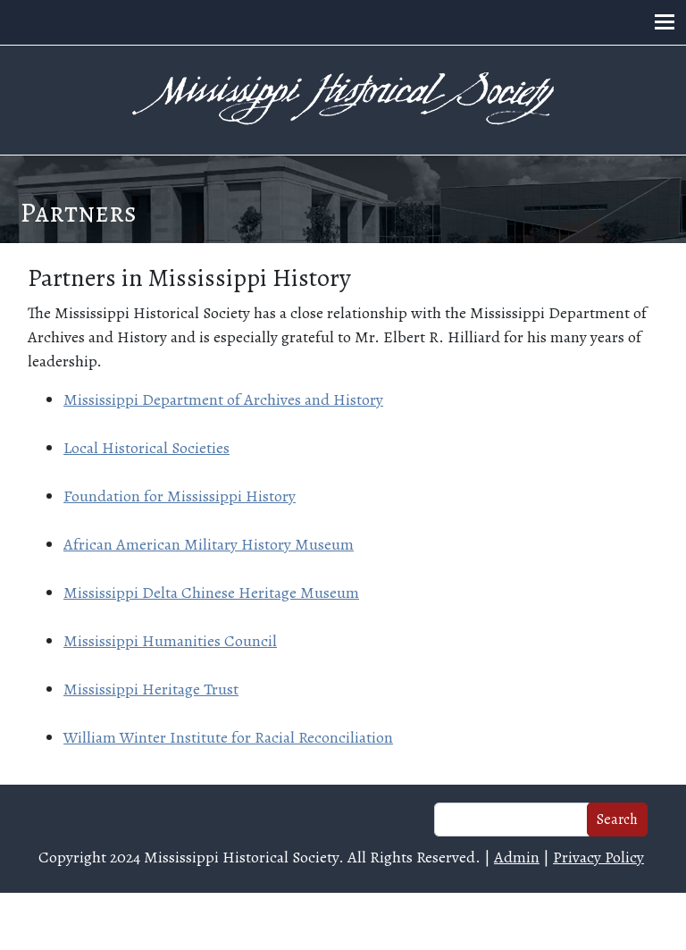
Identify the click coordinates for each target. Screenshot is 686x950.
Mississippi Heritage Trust (150, 689)
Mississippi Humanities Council (170, 641)
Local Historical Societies (146, 447)
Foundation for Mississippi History (179, 496)
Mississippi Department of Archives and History (223, 399)
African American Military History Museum (208, 544)
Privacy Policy (598, 857)
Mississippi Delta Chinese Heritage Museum (211, 592)
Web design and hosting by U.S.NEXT (343, 921)
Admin (517, 857)
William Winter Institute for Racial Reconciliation (228, 737)
